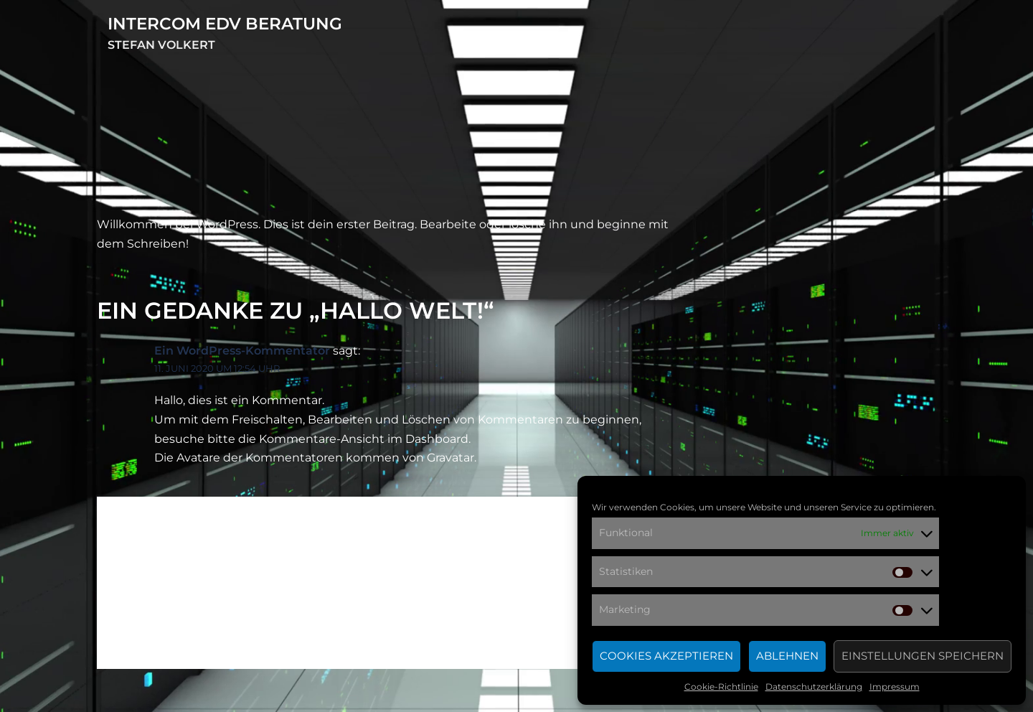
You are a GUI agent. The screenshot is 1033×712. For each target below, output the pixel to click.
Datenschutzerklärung (813, 686)
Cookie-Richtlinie (721, 686)
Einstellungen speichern (922, 655)
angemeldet (235, 601)
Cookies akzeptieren (666, 655)
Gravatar (450, 457)
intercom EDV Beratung (225, 24)
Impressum (894, 686)
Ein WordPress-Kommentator (242, 350)
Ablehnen (787, 655)
